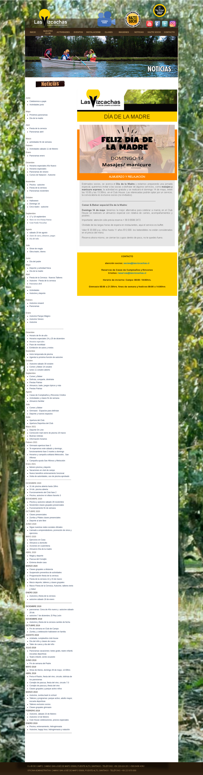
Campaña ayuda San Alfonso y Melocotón (47, 461)
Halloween (34, 201)
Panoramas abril (36, 132)
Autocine (33, 322)
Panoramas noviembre (39, 191)
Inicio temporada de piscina (41, 354)
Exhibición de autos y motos (41, 348)
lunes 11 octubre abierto (40, 370)
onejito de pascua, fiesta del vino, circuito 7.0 (50, 682)
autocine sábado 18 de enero (42, 599)
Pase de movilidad (37, 345)
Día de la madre (36, 118)
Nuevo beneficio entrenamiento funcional (47, 473)
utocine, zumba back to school (44, 695)
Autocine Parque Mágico (40, 316)
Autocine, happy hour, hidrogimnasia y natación (50, 729)
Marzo (32, 582)
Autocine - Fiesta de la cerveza (43, 281)
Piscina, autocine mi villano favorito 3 (45, 495)
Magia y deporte (36, 556)
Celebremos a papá (38, 101)
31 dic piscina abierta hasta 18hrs (44, 486)
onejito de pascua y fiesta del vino (45, 686)
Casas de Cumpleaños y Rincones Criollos (48, 395)
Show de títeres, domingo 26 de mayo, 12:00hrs (50, 670)
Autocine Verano (37, 319)
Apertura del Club (37, 420)
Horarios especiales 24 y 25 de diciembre (47, 338)
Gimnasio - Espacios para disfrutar (44, 411)
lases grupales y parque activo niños (46, 689)
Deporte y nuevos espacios (41, 414)
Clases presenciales (38, 514)
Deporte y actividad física (40, 268)
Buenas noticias (36, 436)
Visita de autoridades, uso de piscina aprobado (49, 476)
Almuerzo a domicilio (38, 543)
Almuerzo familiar (37, 401)
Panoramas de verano (39, 172)
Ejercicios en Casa (37, 540)
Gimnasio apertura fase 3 (40, 445)
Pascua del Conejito (38, 559)
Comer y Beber (36, 376)
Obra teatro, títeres (38, 252)
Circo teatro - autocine (39, 207)
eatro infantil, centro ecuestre (43, 657)
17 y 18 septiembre (38, 217)
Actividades (34, 290)
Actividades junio (37, 105)
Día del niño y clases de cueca (43, 641)
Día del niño (34, 239)
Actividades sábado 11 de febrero (44, 149)
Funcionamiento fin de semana (43, 508)
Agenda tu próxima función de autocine (46, 357)
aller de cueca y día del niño (42, 644)
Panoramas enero (37, 156)
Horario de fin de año (38, 335)
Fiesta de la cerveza (38, 128)
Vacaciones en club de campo (42, 470)
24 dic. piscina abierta (39, 489)
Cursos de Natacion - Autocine (42, 175)
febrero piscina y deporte (40, 467)
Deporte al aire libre (38, 521)
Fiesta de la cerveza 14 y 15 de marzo (46, 579)
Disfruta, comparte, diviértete (42, 379)
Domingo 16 (35, 204)
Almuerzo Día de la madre (41, 549)
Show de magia (36, 248)
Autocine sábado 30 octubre (41, 364)
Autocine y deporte (38, 293)
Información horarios (38, 439)
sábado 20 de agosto (38, 233)
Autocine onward (37, 303)
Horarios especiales (38, 169)
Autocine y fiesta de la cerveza (43, 596)
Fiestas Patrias (36, 382)
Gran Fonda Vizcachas (38, 223)
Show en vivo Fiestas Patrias (41, 220)
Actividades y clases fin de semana (44, 398)
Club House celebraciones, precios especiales (49, 720)
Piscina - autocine (37, 185)
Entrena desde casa (38, 562)
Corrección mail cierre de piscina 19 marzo (48, 433)
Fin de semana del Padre (40, 663)
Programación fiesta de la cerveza (44, 576)
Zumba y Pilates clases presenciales (45, 518)
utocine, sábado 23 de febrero (43, 714)
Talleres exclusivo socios (40, 704)
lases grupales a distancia (42, 569)
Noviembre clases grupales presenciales (47, 505)
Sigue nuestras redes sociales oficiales (46, 527)
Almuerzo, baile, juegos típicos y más (45, 385)
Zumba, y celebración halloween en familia (48, 632)
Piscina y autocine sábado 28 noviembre (47, 502)
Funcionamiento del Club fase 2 (43, 492)
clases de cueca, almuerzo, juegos (42, 236)
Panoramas (34, 306)
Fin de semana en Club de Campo (44, 629)
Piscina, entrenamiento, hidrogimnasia (46, 726)
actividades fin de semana (41, 142)
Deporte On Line (37, 430)
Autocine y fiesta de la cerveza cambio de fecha (50, 622)
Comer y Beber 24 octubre (41, 367)
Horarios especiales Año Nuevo (43, 166)
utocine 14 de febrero (40, 717)
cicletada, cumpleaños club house (44, 638)
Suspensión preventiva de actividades (46, 572)
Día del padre (35, 261)
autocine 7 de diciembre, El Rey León (45, 615)
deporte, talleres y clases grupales (49, 582)
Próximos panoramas (39, 115)
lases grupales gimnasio (41, 707)
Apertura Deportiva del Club (41, 423)
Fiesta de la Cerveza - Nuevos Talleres (46, 278)
